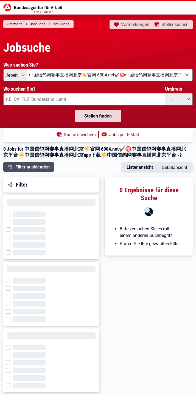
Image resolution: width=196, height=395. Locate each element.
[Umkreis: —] (179, 99)
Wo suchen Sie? (19, 89)
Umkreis (173, 89)
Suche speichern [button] (80, 134)
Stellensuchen (175, 24)
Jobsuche (37, 24)
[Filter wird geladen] (10, 213)
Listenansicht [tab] (140, 167)
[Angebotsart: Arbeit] (15, 75)
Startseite (15, 24)
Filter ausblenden (32, 167)
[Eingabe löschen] (187, 75)
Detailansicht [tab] (174, 167)
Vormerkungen (135, 24)
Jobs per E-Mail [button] (124, 134)
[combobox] (110, 75)
